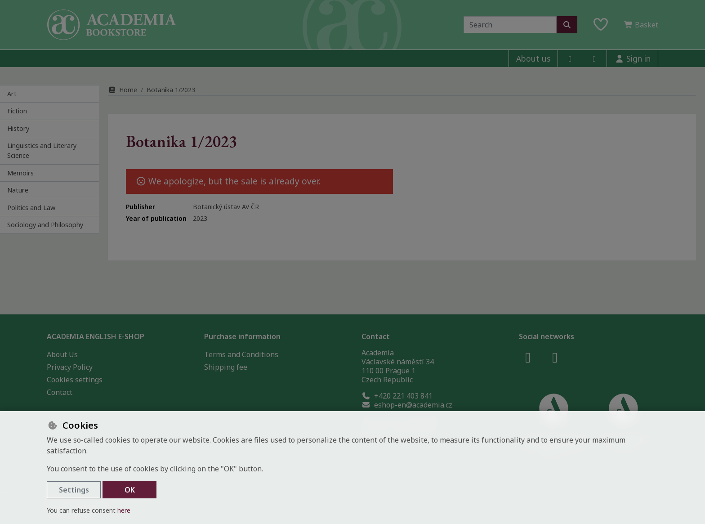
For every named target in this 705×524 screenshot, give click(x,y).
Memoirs (20, 173)
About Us (62, 354)
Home (122, 89)
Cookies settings (75, 380)
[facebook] (570, 58)
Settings (74, 490)
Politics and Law (31, 207)
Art (12, 94)
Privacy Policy (70, 367)
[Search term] (510, 24)
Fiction (17, 111)
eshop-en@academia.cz (406, 405)
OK (130, 490)
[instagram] (594, 58)
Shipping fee (225, 367)
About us (533, 58)
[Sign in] (632, 58)
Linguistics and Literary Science (41, 150)
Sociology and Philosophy (45, 224)
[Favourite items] (601, 24)
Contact (59, 392)
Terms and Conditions (241, 354)
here (123, 510)
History (18, 128)
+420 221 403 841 (397, 396)
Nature (17, 190)
